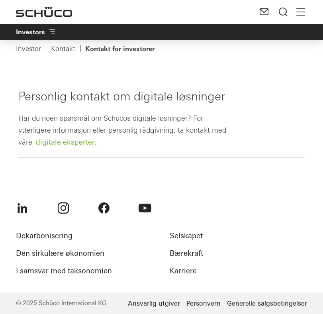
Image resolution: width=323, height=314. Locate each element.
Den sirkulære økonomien (60, 253)
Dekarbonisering (44, 235)
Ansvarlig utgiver (154, 303)
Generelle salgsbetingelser (267, 303)
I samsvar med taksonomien (64, 270)
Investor (28, 49)
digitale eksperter (65, 142)
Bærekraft (186, 253)
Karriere (183, 270)
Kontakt (63, 49)
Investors (36, 32)
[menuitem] (22, 208)
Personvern (203, 303)
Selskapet (186, 235)
